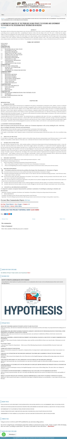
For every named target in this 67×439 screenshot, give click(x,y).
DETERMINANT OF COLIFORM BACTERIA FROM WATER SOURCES (17, 409)
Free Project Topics (6, 343)
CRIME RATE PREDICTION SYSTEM (10, 348)
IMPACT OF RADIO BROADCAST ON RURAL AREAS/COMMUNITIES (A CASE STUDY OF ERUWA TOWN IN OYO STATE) (31, 375)
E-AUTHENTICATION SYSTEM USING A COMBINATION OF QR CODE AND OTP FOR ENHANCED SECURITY (29, 370)
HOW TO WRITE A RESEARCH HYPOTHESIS (15, 280)
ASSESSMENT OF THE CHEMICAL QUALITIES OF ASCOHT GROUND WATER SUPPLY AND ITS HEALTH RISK (28, 413)
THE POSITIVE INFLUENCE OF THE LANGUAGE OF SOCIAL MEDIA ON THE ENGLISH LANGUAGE (26, 359)
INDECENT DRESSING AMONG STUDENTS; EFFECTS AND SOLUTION (19, 326)
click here (27, 200)
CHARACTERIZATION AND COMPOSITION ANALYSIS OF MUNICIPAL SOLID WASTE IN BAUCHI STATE (26, 411)
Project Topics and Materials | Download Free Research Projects (38, 437)
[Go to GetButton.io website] (3, 437)
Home (2, 18)
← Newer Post (4, 219)
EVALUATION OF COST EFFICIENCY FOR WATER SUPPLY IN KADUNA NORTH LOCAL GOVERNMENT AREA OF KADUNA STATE (32, 404)
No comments (3, 27)
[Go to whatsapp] (4, 434)
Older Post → (63, 219)
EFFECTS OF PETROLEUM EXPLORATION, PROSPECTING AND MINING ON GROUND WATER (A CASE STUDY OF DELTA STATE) (33, 406)
